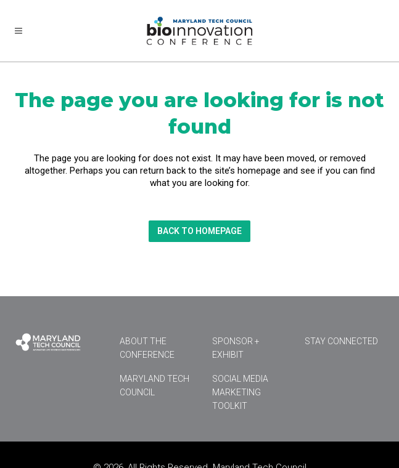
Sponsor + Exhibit (236, 348)
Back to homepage (199, 231)
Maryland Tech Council (154, 385)
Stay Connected (341, 341)
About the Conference (147, 348)
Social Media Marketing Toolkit (240, 392)
